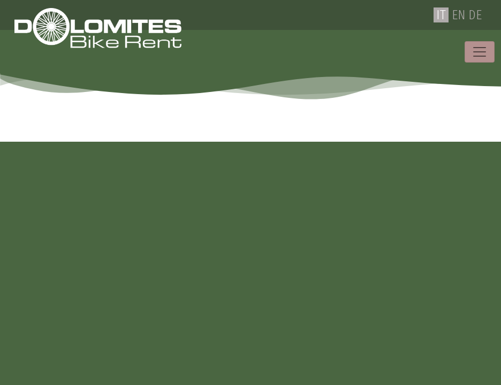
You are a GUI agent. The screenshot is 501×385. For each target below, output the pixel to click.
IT (441, 14)
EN (458, 14)
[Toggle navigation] (480, 52)
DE (475, 14)
